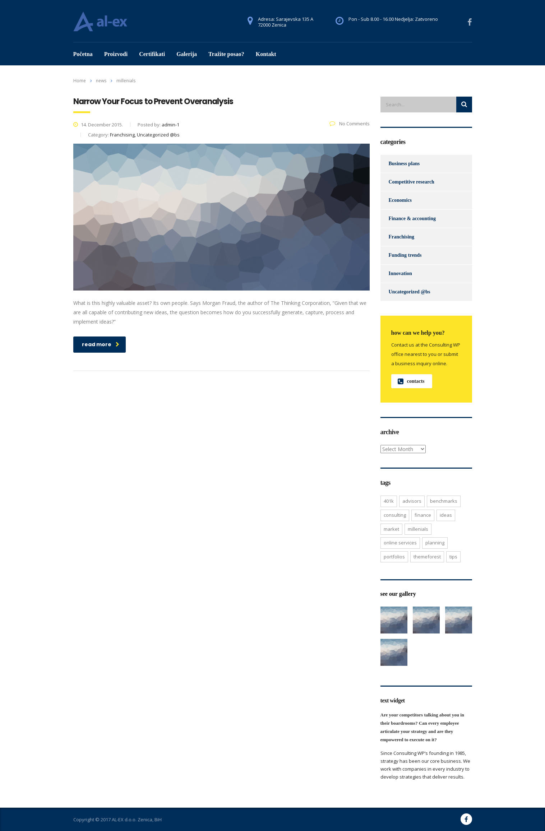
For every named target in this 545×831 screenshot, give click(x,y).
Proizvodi (116, 54)
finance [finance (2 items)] (423, 515)
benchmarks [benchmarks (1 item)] (443, 501)
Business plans (404, 163)
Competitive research (411, 182)
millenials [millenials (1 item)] (418, 529)
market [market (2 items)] (391, 529)
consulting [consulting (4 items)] (395, 515)
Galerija (186, 54)
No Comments (349, 123)
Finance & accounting (412, 218)
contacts (411, 381)
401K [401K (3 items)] (389, 501)
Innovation (400, 273)
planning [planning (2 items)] (434, 542)
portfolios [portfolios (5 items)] (394, 556)
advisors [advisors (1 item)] (411, 501)
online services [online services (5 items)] (400, 542)
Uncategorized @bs (409, 291)
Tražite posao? (226, 54)
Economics (400, 200)
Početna (83, 54)
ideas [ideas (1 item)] (446, 515)
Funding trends (405, 255)
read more (100, 344)
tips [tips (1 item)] (453, 556)
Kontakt (266, 54)
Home (79, 81)
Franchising (402, 237)
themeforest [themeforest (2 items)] (427, 556)
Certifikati (152, 54)
